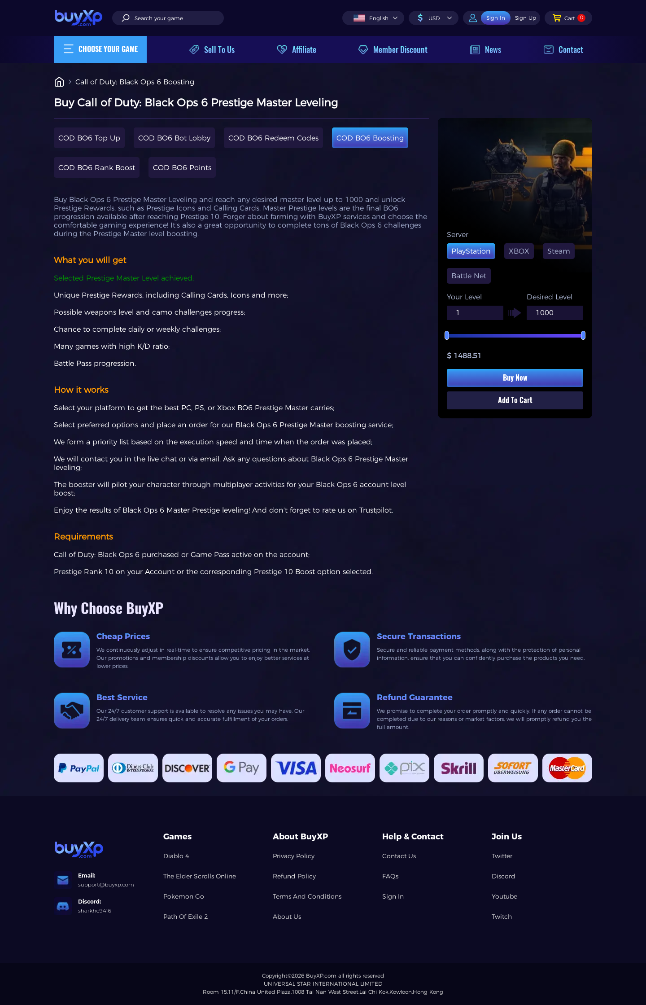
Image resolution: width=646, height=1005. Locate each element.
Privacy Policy (293, 856)
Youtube (504, 896)
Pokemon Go (183, 896)
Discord (503, 876)
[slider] (515, 336)
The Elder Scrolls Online (199, 876)
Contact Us (399, 856)
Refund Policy (294, 876)
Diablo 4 (176, 856)
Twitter (502, 856)
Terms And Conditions (307, 896)
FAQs (390, 876)
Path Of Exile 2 (185, 917)
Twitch (502, 917)
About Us (287, 917)
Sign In (393, 896)
